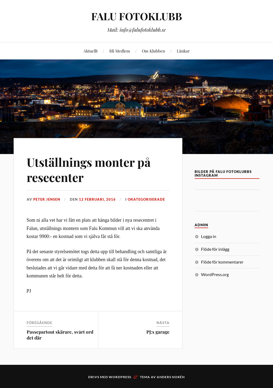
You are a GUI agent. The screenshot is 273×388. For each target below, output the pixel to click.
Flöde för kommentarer (222, 261)
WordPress (120, 377)
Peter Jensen (46, 199)
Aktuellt (90, 51)
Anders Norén (171, 377)
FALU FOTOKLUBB (136, 16)
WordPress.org (215, 274)
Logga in (208, 236)
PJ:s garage (158, 332)
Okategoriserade (146, 199)
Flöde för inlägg (215, 249)
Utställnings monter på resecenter (89, 169)
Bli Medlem (119, 51)
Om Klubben (153, 51)
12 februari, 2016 (97, 199)
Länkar (183, 51)
